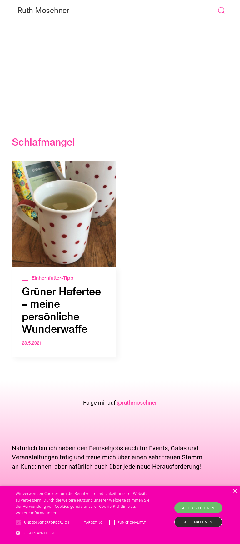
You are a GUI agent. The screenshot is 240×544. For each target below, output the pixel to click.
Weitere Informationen (37, 513)
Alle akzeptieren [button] (198, 508)
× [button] (234, 491)
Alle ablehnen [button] (198, 522)
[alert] (120, 515)
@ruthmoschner (137, 402)
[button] (234, 10)
